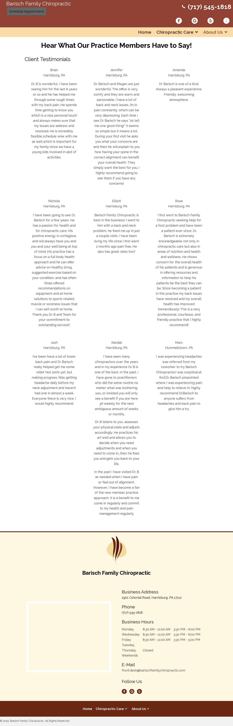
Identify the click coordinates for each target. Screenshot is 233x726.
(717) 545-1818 (209, 7)
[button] (126, 709)
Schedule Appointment (26, 11)
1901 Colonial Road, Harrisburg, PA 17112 (152, 598)
